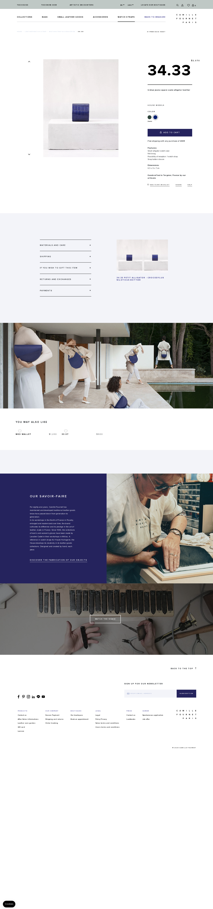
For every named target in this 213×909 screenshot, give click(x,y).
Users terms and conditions (107, 777)
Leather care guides (27, 773)
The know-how (49, 5)
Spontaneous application (152, 765)
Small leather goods (70, 17)
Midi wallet (23, 484)
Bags (45, 17)
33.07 (65, 484)
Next (162, 31)
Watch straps (126, 17)
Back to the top (183, 718)
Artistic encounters (82, 5)
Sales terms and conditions (107, 773)
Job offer (146, 769)
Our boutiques (77, 765)
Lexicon (21, 781)
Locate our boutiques (153, 5)
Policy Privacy (101, 769)
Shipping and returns (54, 769)
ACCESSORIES (100, 17)
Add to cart (170, 132)
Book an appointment (79, 769)
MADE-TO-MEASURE (155, 17)
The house (22, 5)
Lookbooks (130, 769)
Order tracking (51, 773)
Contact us (22, 765)
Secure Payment (52, 765)
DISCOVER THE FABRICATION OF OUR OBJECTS (58, 610)
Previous (154, 31)
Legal (97, 765)
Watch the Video (105, 669)
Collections (24, 17)
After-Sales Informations (28, 769)
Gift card (21, 777)
